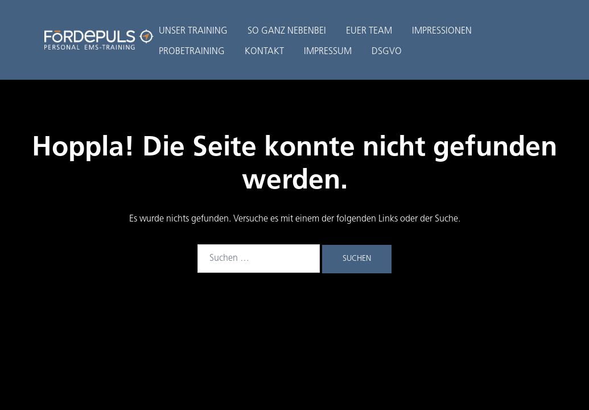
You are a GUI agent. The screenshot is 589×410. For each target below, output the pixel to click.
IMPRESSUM (328, 51)
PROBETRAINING (192, 51)
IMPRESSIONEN (442, 31)
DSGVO (387, 51)
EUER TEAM (369, 31)
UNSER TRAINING (193, 31)
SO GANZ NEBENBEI (287, 31)
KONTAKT (264, 51)
